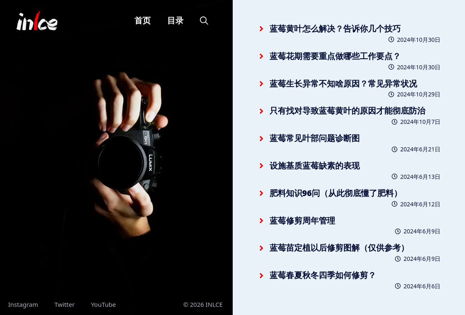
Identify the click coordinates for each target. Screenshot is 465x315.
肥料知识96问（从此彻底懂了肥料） (336, 193)
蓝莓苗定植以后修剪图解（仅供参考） (339, 247)
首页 (142, 20)
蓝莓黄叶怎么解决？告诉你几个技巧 (335, 28)
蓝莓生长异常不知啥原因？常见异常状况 (343, 83)
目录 (175, 20)
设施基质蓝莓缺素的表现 (315, 165)
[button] (204, 20)
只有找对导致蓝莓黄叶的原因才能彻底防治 (347, 110)
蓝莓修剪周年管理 (302, 220)
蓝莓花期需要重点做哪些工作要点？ (335, 56)
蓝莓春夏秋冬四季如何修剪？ (323, 275)
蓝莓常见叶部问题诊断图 (315, 138)
